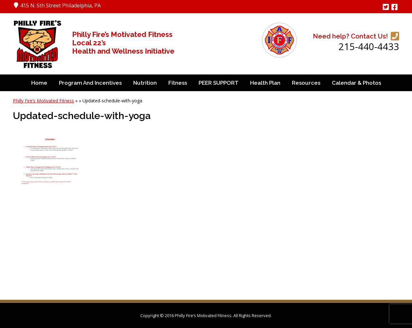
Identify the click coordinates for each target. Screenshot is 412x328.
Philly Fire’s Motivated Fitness (43, 101)
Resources (306, 83)
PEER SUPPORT (219, 83)
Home (39, 83)
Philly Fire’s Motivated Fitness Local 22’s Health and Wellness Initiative (123, 42)
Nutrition (145, 83)
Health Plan (265, 83)
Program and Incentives (90, 83)
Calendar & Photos (356, 83)
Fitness (177, 83)
